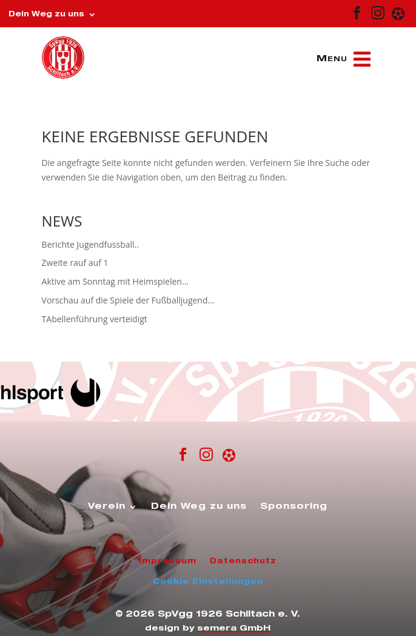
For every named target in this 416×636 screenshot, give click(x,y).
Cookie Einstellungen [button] (208, 582)
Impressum (167, 561)
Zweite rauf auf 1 (75, 262)
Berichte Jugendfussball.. (90, 244)
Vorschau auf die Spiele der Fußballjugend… (128, 300)
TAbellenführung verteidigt (94, 319)
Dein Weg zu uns (46, 14)
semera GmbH (233, 629)
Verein (107, 507)
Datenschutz (243, 561)
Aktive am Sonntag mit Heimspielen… (115, 281)
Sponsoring (293, 507)
